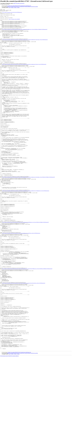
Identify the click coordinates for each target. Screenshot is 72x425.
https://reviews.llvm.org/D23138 (14, 21)
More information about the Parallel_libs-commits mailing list (9, 424)
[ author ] (18, 7)
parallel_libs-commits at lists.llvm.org (18, 3)
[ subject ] (15, 7)
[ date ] (10, 7)
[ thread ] (12, 7)
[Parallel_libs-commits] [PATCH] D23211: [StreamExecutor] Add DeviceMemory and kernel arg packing (22, 6)
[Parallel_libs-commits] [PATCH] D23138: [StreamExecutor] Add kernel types (19, 5)
